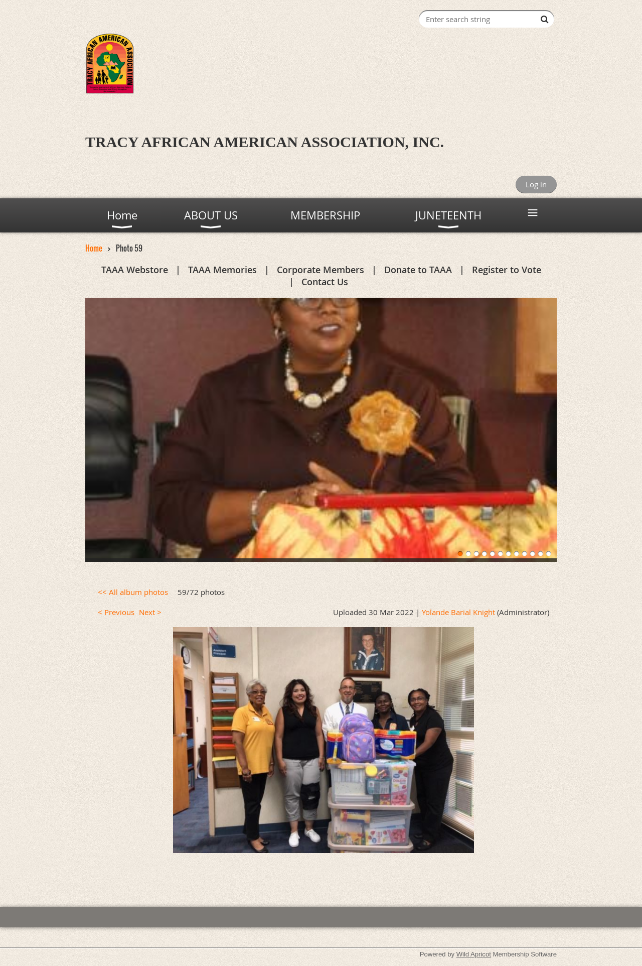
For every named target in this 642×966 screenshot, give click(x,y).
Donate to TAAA (418, 270)
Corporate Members (320, 270)
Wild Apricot (473, 954)
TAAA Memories (222, 270)
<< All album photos (133, 592)
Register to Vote (506, 270)
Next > (150, 612)
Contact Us (324, 282)
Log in (536, 184)
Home (93, 248)
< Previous (116, 612)
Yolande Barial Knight (458, 612)
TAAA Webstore (134, 270)
